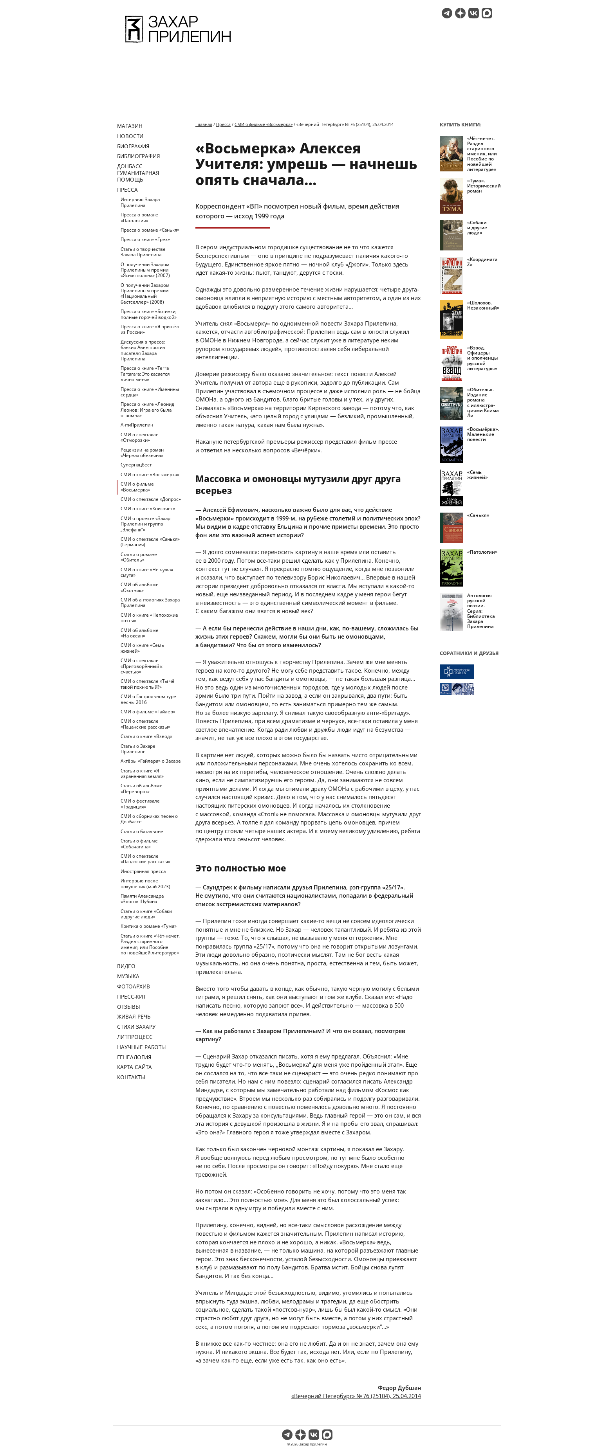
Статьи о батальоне (142, 831)
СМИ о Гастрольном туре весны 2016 (148, 699)
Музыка (128, 976)
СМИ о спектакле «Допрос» (151, 499)
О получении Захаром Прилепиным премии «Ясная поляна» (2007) (145, 270)
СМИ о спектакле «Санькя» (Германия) (150, 542)
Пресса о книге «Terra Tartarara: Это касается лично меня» (145, 374)
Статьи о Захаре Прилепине (138, 749)
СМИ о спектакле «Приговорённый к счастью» (142, 666)
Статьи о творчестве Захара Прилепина (143, 252)
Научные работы (141, 1047)
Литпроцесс (135, 1036)
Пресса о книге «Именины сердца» (150, 392)
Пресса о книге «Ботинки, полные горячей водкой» (149, 314)
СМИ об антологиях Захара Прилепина (150, 602)
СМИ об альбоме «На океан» (140, 633)
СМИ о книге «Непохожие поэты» (149, 618)
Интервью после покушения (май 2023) (145, 883)
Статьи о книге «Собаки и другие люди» (146, 914)
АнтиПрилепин (137, 424)
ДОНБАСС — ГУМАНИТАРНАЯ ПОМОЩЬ (138, 172)
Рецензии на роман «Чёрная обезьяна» (142, 452)
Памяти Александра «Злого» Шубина (142, 899)
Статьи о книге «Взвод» (146, 736)
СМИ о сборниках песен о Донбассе (149, 819)
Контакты (131, 1077)
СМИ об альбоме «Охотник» (140, 587)
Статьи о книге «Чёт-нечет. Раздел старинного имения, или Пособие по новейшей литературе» (150, 944)
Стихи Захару (136, 1026)
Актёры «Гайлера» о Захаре (151, 761)
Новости (130, 136)
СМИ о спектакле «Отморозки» (140, 437)
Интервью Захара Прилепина (140, 202)
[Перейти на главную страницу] (178, 44)
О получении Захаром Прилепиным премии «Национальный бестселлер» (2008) (145, 293)
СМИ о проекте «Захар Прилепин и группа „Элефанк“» (145, 524)
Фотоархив (133, 986)
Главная (203, 124)
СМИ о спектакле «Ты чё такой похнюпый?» (148, 684)
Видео (126, 966)
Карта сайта (134, 1067)
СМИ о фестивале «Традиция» (140, 803)
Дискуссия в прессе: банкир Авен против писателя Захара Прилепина (143, 350)
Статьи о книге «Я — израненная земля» (143, 773)
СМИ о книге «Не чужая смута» (147, 572)
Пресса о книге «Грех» (145, 239)
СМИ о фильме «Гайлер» (148, 711)
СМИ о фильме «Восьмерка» (137, 487)
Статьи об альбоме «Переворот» (142, 788)
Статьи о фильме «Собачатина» (139, 843)
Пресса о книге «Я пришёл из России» (150, 329)
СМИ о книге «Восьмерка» (150, 474)
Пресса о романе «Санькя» (150, 230)
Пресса (127, 189)
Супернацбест (136, 464)
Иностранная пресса (143, 871)
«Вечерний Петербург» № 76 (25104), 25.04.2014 (356, 1396)
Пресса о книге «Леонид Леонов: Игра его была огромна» (147, 410)
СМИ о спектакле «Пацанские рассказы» (145, 724)
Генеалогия (134, 1057)
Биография (133, 146)
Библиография (138, 156)
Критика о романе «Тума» (149, 926)
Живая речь (134, 1016)
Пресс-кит (131, 996)
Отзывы (128, 1006)
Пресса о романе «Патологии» (139, 217)
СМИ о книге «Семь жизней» (142, 648)
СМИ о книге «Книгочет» (148, 508)
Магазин (130, 126)
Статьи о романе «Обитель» (139, 557)
